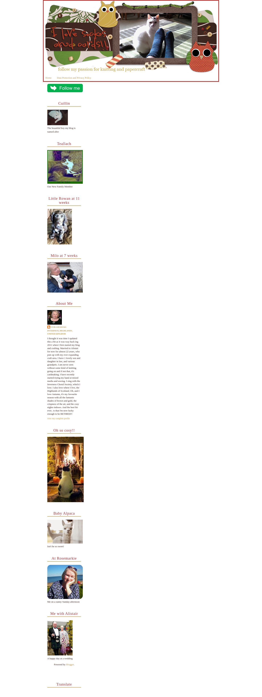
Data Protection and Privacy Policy (74, 77)
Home (48, 77)
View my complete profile (58, 418)
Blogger (70, 664)
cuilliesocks (58, 327)
